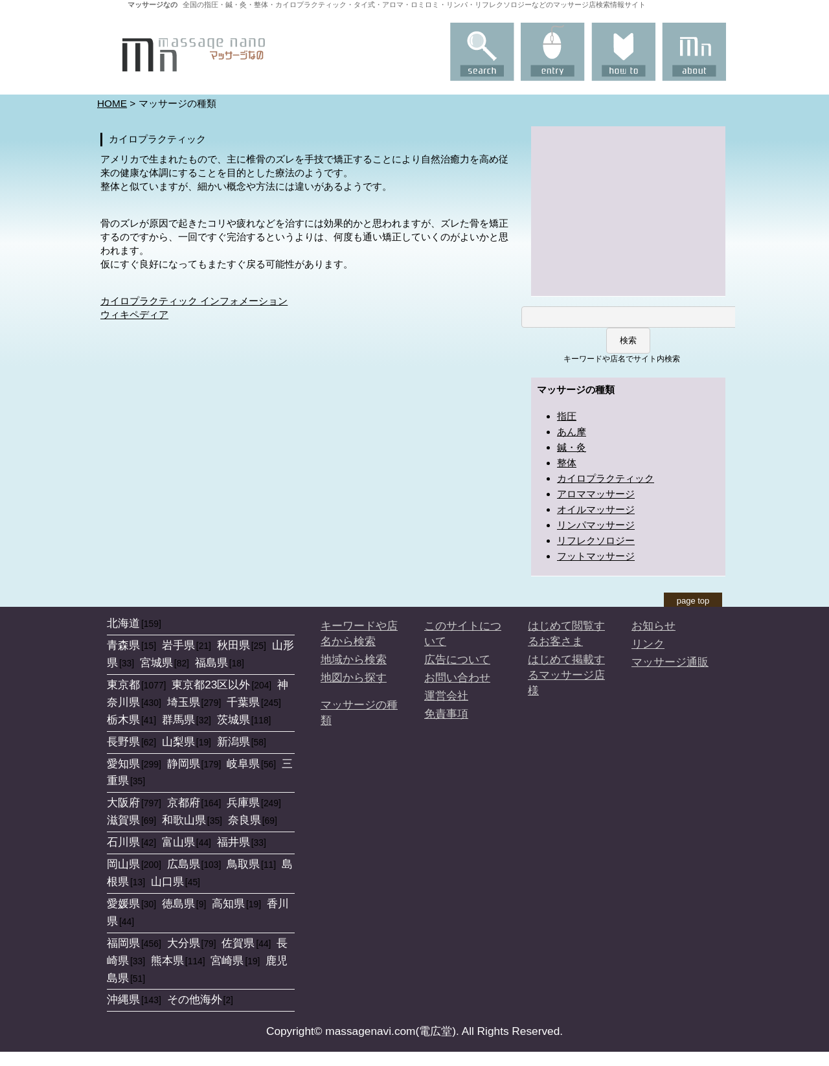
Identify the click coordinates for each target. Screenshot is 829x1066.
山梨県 (178, 741)
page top (693, 601)
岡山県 (123, 863)
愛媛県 (123, 903)
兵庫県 (243, 802)
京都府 (183, 802)
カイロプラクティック (605, 478)
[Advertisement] (628, 210)
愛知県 (123, 763)
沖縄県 (123, 999)
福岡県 (123, 942)
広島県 (183, 863)
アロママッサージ (596, 493)
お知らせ (653, 625)
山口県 (167, 881)
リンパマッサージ (596, 524)
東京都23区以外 (211, 684)
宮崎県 (227, 960)
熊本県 (167, 960)
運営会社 (446, 695)
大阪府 (123, 802)
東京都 (123, 684)
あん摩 (571, 431)
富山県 (178, 841)
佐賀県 (238, 942)
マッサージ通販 (670, 661)
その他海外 (194, 999)
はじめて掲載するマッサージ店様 (566, 675)
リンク (647, 643)
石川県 (123, 841)
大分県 (183, 942)
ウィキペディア (134, 314)
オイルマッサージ (596, 509)
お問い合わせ (457, 677)
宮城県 (156, 662)
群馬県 (178, 719)
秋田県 (233, 645)
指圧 (566, 416)
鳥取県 (243, 863)
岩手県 (178, 645)
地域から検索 (354, 659)
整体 (566, 462)
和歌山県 (184, 819)
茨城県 (233, 719)
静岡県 (183, 763)
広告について (457, 659)
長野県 (123, 741)
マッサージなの (152, 4)
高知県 (228, 903)
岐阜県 (243, 763)
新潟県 (233, 741)
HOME (112, 103)
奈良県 (244, 819)
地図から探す (354, 677)
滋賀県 (123, 819)
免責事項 (446, 713)
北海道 (123, 623)
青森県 (123, 645)
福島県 (211, 662)
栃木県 (123, 719)
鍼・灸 (571, 447)
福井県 (233, 841)
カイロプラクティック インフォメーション (194, 300)
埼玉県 (183, 702)
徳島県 (178, 903)
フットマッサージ (596, 555)
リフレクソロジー (596, 540)
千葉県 (243, 702)
